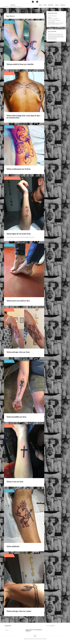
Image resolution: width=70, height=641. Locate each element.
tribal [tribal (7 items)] (52, 38)
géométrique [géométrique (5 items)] (53, 36)
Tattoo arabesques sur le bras (18, 169)
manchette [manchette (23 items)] (61, 36)
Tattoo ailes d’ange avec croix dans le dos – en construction (23, 116)
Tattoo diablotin (12, 546)
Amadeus (39, 638)
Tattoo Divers (9, 73)
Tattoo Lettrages (15, 178)
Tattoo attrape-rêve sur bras (18, 352)
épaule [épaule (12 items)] (55, 38)
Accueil (40, 4)
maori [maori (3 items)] (49, 38)
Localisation (62, 4)
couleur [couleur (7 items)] (53, 34)
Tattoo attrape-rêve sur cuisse (18, 611)
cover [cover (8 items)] (56, 34)
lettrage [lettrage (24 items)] (57, 36)
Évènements (50, 4)
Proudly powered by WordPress (29, 638)
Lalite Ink (12, 5)
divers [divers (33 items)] (59, 34)
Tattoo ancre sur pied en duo (18, 301)
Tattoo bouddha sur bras (16, 417)
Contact (56, 4)
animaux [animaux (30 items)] (49, 34)
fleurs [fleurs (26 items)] (49, 36)
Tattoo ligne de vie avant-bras (18, 234)
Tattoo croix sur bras (14, 481)
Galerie (45, 4)
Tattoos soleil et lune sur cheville (20, 64)
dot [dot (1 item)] (61, 34)
